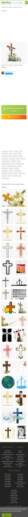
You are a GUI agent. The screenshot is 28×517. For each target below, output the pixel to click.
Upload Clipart (20, 459)
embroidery (5, 171)
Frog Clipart (7, 477)
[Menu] (26, 2)
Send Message (9, 73)
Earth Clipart (8, 481)
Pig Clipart (14, 500)
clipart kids (21, 173)
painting (16, 151)
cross (10, 154)
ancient (4, 176)
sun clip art (5, 154)
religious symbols (6, 163)
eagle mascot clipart (7, 463)
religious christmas (11, 166)
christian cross (5, 161)
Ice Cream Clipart (14, 499)
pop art (11, 171)
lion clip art (5, 158)
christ (19, 154)
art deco (16, 168)
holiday (19, 166)
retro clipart (17, 171)
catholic (23, 158)
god (10, 156)
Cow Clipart (14, 490)
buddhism (13, 161)
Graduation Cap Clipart (20, 483)
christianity (12, 158)
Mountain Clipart (14, 502)
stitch (9, 176)
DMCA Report (20, 456)
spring (10, 173)
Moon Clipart (20, 474)
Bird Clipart (14, 493)
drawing (15, 156)
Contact (20, 452)
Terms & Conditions (20, 454)
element (15, 173)
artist (19, 161)
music (18, 158)
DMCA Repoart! (14, 117)
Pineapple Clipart (14, 495)
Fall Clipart (20, 476)
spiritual (20, 156)
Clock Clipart (20, 477)
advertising (14, 176)
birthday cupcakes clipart (8, 461)
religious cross (20, 163)
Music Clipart (8, 483)
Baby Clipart (7, 486)
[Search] (20, 2)
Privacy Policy (20, 457)
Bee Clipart (20, 481)
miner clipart (8, 450)
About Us (20, 450)
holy (21, 151)
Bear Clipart (20, 484)
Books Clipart (8, 476)
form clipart (8, 465)
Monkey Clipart (14, 497)
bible (11, 151)
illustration (4, 156)
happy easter (5, 151)
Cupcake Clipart (7, 479)
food (13, 163)
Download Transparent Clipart (14, 109)
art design (4, 173)
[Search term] (17, 3)
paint (15, 154)
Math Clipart (8, 474)
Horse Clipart (20, 479)
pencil (3, 166)
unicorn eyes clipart (7, 466)
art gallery (4, 168)
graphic (10, 168)
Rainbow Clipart (20, 486)
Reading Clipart (14, 492)
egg (20, 176)
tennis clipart (5, 178)
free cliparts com (8, 452)
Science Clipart (7, 484)
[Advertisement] (14, 27)
